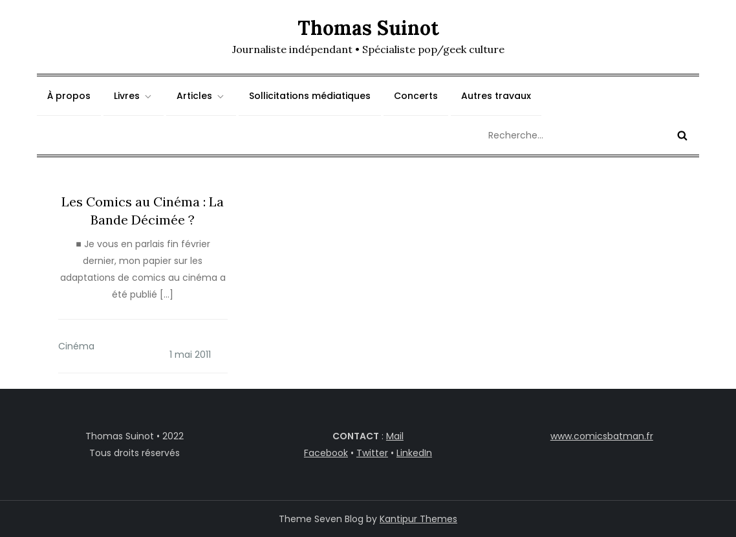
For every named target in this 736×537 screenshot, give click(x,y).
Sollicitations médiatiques (310, 95)
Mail (395, 436)
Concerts (416, 95)
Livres (133, 95)
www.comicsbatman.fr (601, 436)
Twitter (372, 452)
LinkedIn (414, 452)
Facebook (326, 452)
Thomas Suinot (368, 28)
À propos (69, 95)
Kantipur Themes (418, 518)
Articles (201, 95)
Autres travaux (496, 95)
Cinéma (76, 346)
